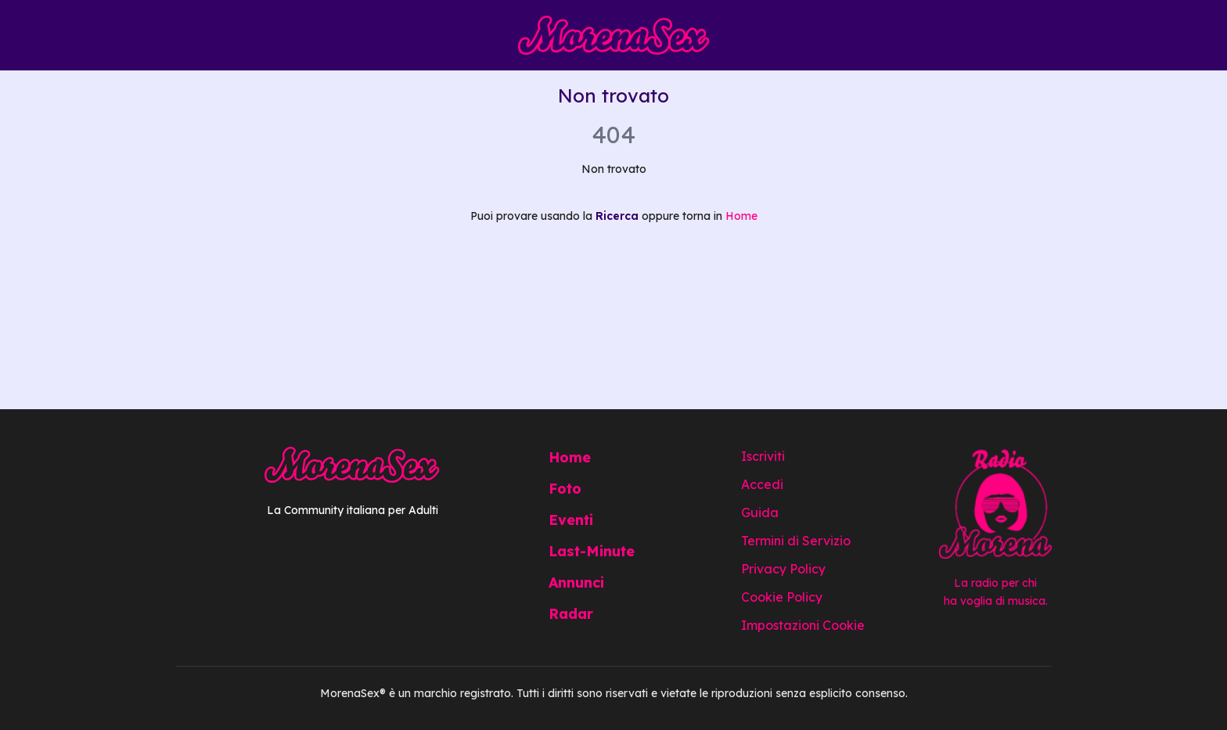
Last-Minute (592, 551)
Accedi (762, 484)
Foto (565, 489)
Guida (760, 512)
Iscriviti (763, 456)
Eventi (571, 520)
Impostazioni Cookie (803, 625)
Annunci (576, 583)
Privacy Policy (783, 569)
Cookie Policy (781, 597)
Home (741, 216)
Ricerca (617, 216)
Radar (571, 614)
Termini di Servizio (796, 540)
